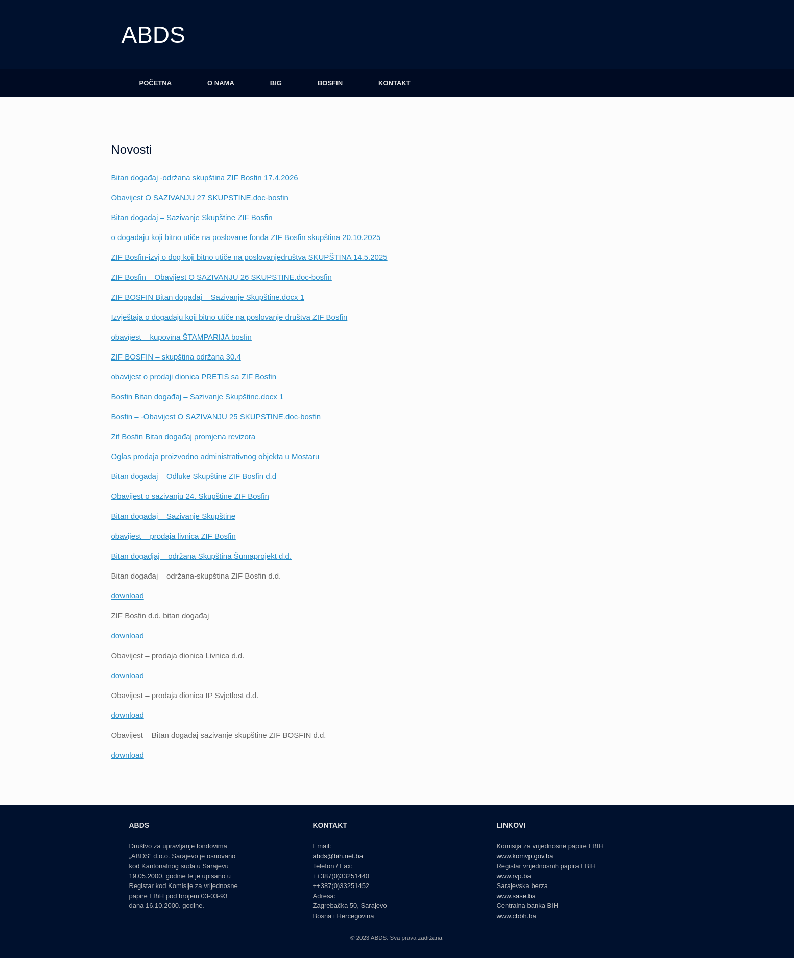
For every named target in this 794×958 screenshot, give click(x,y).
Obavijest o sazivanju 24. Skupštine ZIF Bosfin (190, 496)
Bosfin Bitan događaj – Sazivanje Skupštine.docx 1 (197, 396)
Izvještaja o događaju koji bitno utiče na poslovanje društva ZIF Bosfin (229, 317)
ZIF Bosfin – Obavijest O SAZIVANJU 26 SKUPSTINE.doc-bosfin (221, 277)
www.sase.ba (516, 896)
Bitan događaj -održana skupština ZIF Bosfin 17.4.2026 (204, 177)
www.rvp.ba (513, 876)
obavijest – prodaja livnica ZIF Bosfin (173, 536)
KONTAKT (394, 83)
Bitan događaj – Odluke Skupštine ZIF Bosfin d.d (194, 476)
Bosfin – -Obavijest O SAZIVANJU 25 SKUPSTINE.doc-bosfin (216, 416)
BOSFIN (330, 83)
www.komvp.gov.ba (524, 856)
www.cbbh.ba (516, 916)
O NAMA (220, 83)
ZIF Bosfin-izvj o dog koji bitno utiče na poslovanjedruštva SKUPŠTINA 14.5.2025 (249, 257)
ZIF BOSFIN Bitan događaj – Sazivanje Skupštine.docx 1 (208, 297)
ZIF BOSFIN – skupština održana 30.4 (176, 356)
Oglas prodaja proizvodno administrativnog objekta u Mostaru (215, 456)
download (127, 595)
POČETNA (155, 83)
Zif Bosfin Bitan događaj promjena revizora (183, 436)
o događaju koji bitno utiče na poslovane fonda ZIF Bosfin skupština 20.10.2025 (246, 237)
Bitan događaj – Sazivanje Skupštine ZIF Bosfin (192, 217)
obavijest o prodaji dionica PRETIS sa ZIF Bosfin (193, 376)
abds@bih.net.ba (337, 856)
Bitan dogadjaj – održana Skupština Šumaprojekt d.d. (201, 556)
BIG (276, 83)
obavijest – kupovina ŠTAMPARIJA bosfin (181, 336)
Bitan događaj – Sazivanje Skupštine (173, 516)
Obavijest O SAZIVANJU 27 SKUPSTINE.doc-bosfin (199, 197)
